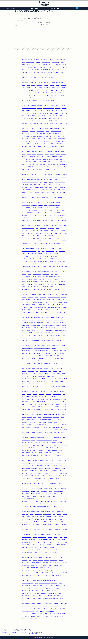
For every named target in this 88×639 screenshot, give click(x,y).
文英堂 (44, 161)
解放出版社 (48, 460)
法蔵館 (42, 572)
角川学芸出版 (31, 141)
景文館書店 (49, 593)
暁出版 (56, 309)
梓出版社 (64, 166)
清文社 (65, 350)
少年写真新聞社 (61, 432)
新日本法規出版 (63, 177)
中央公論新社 (30, 90)
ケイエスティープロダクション (57, 534)
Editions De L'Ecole (25, 457)
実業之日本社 (37, 90)
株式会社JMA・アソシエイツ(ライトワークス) (31, 215)
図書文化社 (33, 616)
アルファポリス (35, 189)
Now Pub (35, 560)
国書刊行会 (42, 200)
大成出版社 (47, 473)
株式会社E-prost (25, 483)
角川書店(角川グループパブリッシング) (29, 442)
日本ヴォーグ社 (57, 136)
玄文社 (53, 345)
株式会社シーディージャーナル (28, 381)
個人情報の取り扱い (33, 633)
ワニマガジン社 (35, 496)
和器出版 (37, 593)
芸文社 (45, 194)
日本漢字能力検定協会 (62, 138)
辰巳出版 (54, 138)
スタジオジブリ (45, 608)
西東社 (48, 95)
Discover (61, 565)
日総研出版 (41, 452)
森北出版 (64, 373)
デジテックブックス (26, 210)
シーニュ (49, 401)
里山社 (46, 217)
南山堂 (38, 353)
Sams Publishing (43, 457)
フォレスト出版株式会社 (47, 603)
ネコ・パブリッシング (54, 169)
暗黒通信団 (37, 572)
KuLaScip (52, 463)
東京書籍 (23, 235)
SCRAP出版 (45, 136)
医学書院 (38, 138)
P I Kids (48, 156)
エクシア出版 (46, 335)
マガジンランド (31, 177)
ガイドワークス (25, 291)
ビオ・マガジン (25, 97)
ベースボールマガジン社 (26, 276)
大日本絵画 (24, 194)
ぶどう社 (64, 325)
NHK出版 (24, 74)
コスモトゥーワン (32, 353)
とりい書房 (24, 312)
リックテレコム (48, 207)
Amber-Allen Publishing (52, 307)
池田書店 (57, 228)
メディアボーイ (44, 215)
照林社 (50, 289)
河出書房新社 (63, 85)
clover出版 (34, 271)
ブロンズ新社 (53, 95)
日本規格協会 (34, 205)
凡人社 (44, 478)
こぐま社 (53, 87)
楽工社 (23, 493)
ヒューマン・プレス (54, 322)
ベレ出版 (64, 105)
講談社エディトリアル (26, 575)
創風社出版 (54, 577)
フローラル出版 (41, 460)
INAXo (53, 460)
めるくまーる (54, 475)
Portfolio (23, 394)
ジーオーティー (55, 378)
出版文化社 (65, 572)
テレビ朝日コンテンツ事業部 (36, 606)
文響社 (45, 57)
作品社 (43, 90)
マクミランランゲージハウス (56, 434)
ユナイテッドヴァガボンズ (27, 279)
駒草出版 (32, 125)
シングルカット (54, 465)
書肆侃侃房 (64, 386)
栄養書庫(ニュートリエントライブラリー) (41, 585)
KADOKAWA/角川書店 (43, 118)
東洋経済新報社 (25, 82)
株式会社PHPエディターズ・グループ (29, 289)
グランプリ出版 (46, 355)
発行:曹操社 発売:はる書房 (58, 358)
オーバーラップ (25, 156)
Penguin (23, 118)
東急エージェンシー (26, 440)
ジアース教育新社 (25, 491)
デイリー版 (3, 630)
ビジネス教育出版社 (54, 506)
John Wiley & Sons (32, 294)
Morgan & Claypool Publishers (60, 330)
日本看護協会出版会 (26, 544)
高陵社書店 (39, 603)
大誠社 (38, 325)
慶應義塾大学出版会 (54, 470)
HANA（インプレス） (57, 394)
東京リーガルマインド (60, 291)
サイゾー (48, 378)
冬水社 (35, 309)
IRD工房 (32, 493)
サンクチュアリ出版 (44, 59)
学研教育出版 (55, 194)
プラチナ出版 (45, 442)
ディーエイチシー (39, 414)
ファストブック (43, 297)
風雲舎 (23, 253)
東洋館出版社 (49, 97)
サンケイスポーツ (54, 616)
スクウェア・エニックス (26, 100)
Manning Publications (50, 291)
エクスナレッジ (25, 263)
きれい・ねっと (44, 429)
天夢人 (40, 442)
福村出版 (60, 225)
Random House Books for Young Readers (30, 182)
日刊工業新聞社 (25, 506)
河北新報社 (64, 409)
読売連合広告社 (25, 600)
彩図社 (36, 118)
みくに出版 (35, 394)
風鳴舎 (65, 537)
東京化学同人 (47, 404)
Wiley (57, 251)
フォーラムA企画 (55, 353)
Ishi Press (65, 529)
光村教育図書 (32, 406)
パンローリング (25, 488)
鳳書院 (61, 557)
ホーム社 (44, 174)
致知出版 (51, 572)
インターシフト (56, 417)
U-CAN (28, 115)
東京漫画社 (51, 235)
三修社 (55, 445)
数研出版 (57, 85)
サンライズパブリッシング (27, 355)
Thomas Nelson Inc (25, 480)
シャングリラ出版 (42, 577)
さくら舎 (39, 171)
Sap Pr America (37, 483)
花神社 (46, 557)
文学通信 (60, 465)
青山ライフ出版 (35, 516)
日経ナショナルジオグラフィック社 (29, 108)
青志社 (23, 325)
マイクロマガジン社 (57, 64)
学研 (33, 383)
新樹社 (34, 598)
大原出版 (42, 519)
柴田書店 (50, 120)
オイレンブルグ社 (55, 294)
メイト (61, 603)
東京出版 (34, 154)
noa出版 (60, 309)
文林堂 (40, 304)
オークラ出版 (57, 414)
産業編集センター (39, 212)
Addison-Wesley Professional (41, 312)
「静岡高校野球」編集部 (26, 537)
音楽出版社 (33, 491)
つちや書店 (46, 230)
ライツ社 (55, 97)
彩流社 (40, 258)
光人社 (50, 608)
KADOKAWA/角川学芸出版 (48, 276)
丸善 (27, 514)
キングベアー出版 (57, 67)
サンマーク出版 (41, 92)
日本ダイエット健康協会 (58, 491)
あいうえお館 (63, 154)
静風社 (31, 483)
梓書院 (23, 434)
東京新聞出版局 (25, 401)
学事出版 (31, 120)
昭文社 (51, 136)
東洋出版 (29, 151)
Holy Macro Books (35, 340)
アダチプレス (52, 570)
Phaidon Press (25, 391)
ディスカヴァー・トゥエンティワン (34, 64)
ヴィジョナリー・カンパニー (52, 343)
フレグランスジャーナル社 (27, 256)
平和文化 (31, 503)
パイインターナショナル (44, 100)
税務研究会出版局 (45, 271)
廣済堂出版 (62, 146)
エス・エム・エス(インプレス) (28, 593)
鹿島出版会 (24, 274)
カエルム (51, 159)
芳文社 (23, 67)
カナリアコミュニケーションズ (28, 399)
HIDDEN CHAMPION (34, 470)
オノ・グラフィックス (26, 358)
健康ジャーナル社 (63, 616)
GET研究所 (63, 544)
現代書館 (23, 284)
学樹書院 (33, 603)
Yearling (62, 62)
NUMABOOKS (56, 524)
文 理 (31, 184)
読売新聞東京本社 (30, 212)
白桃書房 (33, 337)
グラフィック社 (37, 77)
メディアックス (52, 166)
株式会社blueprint (40, 463)
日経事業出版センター (33, 447)
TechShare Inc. (25, 524)
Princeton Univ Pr (39, 498)
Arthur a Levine (45, 562)
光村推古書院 (24, 353)
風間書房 (59, 419)
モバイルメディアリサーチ (27, 327)
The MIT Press (25, 322)
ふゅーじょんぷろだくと (37, 575)
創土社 (23, 396)
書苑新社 (43, 345)
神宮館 (33, 330)
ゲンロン (62, 575)
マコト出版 (42, 516)
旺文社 (34, 72)
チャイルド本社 (25, 503)
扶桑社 (32, 69)
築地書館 (33, 197)
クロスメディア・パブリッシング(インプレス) (46, 72)
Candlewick (51, 337)
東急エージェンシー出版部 (45, 480)
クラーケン (41, 314)
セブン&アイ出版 (25, 184)
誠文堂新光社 (40, 105)
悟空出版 (65, 302)
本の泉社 (32, 526)
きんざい (23, 360)
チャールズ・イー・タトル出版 (54, 297)
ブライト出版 (55, 312)
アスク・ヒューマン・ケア (27, 363)
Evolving (48, 340)
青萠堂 (37, 590)
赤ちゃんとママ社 (44, 74)
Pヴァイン (51, 309)
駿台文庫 (60, 118)
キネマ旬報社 (30, 297)
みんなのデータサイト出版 (62, 266)
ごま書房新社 (49, 179)
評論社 (38, 143)
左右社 (64, 261)
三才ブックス (62, 161)
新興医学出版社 (31, 166)
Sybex (63, 299)
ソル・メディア (49, 263)
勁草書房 (34, 335)
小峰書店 (52, 90)
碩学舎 (64, 463)
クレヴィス (29, 417)
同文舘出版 (33, 179)
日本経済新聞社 (34, 210)
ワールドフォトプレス (34, 200)
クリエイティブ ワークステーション (29, 251)
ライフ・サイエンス (63, 562)
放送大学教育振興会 (26, 603)
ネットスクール (34, 544)
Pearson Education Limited (27, 171)
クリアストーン (34, 304)
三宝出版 (42, 399)
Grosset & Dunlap (25, 565)
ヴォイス (58, 154)
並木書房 (40, 376)
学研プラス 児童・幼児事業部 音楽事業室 (55, 143)
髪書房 (33, 562)
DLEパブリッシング (51, 590)
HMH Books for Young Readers (45, 419)
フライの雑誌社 (45, 427)
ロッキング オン (45, 483)
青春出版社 (37, 69)
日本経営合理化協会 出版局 (31, 396)
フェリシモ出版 (60, 304)
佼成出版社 (28, 271)
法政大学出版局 (25, 422)
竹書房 (52, 148)
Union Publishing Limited (62, 445)
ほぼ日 (54, 373)
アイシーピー (24, 95)
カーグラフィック (52, 210)
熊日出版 (60, 583)
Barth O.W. (64, 404)
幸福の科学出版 (56, 133)
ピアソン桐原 (34, 151)
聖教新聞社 (24, 233)
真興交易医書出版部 (34, 455)
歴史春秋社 (49, 524)
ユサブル (38, 115)
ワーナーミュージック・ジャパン (36, 600)
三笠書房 (43, 97)
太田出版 (65, 123)
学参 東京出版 (41, 394)
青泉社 (27, 606)
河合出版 (47, 92)
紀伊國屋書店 (46, 128)
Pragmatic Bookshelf (47, 539)
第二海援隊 (30, 286)
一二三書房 (30, 332)
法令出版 (35, 537)
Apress (55, 184)
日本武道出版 (42, 343)
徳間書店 (33, 115)
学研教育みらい (58, 549)
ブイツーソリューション (26, 302)
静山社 (46, 268)
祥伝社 (37, 141)
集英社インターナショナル (42, 235)
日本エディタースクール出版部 (44, 554)
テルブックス (57, 220)
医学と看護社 (57, 335)
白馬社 (43, 317)
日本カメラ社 (53, 284)
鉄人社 (27, 125)
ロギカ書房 (33, 580)
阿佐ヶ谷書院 (24, 560)
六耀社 (44, 299)
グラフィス (63, 297)
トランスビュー (61, 450)
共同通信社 (44, 138)
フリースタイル (37, 332)
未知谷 (38, 616)
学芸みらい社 (57, 276)
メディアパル (37, 202)
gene (47, 399)
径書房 (56, 274)
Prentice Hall (29, 284)
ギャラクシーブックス (26, 340)
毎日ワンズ (51, 182)
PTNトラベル (32, 422)
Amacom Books (25, 406)
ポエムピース (52, 455)
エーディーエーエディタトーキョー (29, 570)
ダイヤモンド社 (64, 57)
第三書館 (59, 261)
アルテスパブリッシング (26, 230)
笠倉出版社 (44, 115)
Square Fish (35, 194)
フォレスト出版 (58, 74)
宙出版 (38, 411)
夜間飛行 (65, 225)
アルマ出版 (43, 340)
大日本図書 (64, 174)
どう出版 (49, 565)
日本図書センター (54, 82)
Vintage (64, 307)
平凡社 (39, 113)
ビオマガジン (42, 386)
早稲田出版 (47, 501)
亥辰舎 (50, 432)
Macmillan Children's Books (27, 552)
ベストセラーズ (25, 120)
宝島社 (53, 57)
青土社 (28, 179)
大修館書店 (47, 148)
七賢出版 (29, 330)
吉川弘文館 (56, 350)
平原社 (23, 452)
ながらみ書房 (63, 524)
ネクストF (24, 378)
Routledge (24, 332)
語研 (34, 608)
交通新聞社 (42, 611)
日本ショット (42, 233)
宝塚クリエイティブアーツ (43, 146)
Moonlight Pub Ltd (46, 486)
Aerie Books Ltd (25, 529)
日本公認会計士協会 (50, 611)
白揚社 (59, 248)
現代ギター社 (62, 312)
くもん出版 (58, 105)
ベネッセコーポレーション (56, 131)
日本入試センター (47, 373)
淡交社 (48, 233)
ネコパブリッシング (54, 606)
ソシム (63, 136)
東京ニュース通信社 (44, 67)
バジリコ (62, 322)
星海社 (60, 314)
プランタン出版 (49, 189)
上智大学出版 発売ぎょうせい (27, 583)
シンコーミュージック (46, 62)
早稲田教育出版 (56, 437)
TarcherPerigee (38, 125)
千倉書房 (35, 404)
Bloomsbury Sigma (53, 560)
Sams (54, 567)
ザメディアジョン (35, 542)
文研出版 (43, 143)
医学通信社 (38, 562)
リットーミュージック (41, 95)
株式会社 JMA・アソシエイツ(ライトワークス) (47, 302)
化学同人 (37, 383)
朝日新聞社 (24, 286)
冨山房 (54, 593)
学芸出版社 (24, 166)
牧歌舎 (57, 575)
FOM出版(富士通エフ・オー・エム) (42, 465)
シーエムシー (24, 447)
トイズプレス (63, 424)
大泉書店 (30, 486)
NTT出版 (33, 299)
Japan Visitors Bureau (52, 450)
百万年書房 (24, 383)
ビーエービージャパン (26, 368)
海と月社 (35, 207)
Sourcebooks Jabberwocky (44, 583)
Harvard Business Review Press (28, 590)
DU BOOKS (29, 281)
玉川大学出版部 (63, 406)
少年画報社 (43, 192)
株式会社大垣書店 (60, 511)
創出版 (23, 516)
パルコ (41, 182)
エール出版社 (32, 401)
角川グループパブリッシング (27, 350)
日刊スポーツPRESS (63, 378)
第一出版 (47, 123)
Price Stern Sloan (25, 429)
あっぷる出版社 (25, 470)
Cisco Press (37, 534)
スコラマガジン (25, 554)
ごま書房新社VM (45, 552)
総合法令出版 (44, 184)
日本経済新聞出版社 (30, 62)
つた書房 (30, 243)
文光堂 (33, 138)
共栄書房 (64, 613)
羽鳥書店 (55, 608)
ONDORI (30, 307)
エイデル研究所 (57, 212)
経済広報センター (25, 557)
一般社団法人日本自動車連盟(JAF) (40, 243)
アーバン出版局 (25, 414)
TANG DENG (24, 547)
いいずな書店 (24, 294)
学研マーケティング (41, 179)
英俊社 (35, 261)
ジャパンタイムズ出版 (34, 386)
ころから (23, 478)
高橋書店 (60, 125)
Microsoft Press (41, 279)
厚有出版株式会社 (37, 486)
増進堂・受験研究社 (58, 197)
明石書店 (54, 348)
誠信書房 (52, 146)
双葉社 (28, 143)
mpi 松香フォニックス (26, 562)
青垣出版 (39, 598)
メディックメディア (41, 110)
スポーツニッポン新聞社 (56, 554)
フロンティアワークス (46, 225)
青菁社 (61, 350)
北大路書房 (45, 309)
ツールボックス (58, 69)
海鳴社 (49, 161)
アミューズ (65, 549)
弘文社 (50, 312)
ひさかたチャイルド (43, 210)
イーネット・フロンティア (31, 253)
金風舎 (51, 197)
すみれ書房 (36, 233)
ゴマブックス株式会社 (56, 404)
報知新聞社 (24, 309)
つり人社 (32, 133)
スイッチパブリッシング (60, 317)
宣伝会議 (46, 166)
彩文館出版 (48, 360)
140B (27, 434)
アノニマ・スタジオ (26, 205)
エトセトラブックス (57, 238)
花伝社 (51, 391)
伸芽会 (62, 417)
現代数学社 (40, 560)
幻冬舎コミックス (49, 200)
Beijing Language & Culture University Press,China (39, 506)
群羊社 (30, 560)
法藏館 (23, 514)
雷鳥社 (65, 399)
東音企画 (51, 286)
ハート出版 (32, 164)
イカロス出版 (24, 123)
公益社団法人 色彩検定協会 (58, 115)
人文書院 (29, 194)
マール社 (23, 143)
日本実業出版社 (25, 131)
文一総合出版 (55, 320)
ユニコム (58, 373)
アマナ (62, 447)
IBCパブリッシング (44, 248)
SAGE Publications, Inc (26, 450)
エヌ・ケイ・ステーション (55, 552)
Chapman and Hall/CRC (45, 332)
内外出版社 (24, 177)
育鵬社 (60, 475)
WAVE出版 (42, 189)
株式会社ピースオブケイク (57, 376)
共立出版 (53, 511)
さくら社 (37, 399)
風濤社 (44, 565)
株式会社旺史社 (57, 243)
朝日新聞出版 (36, 59)
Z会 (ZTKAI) (57, 148)
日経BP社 (47, 169)
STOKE (44, 549)
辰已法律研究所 (61, 516)
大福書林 (31, 322)
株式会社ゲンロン (44, 445)
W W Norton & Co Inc (26, 197)
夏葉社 (23, 271)
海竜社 (35, 279)
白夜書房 (36, 297)
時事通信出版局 (49, 411)
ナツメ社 (50, 64)
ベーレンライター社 (54, 562)
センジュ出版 (62, 192)
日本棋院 (46, 547)
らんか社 (42, 475)
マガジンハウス (29, 67)
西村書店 (48, 317)
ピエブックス (37, 378)
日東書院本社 (45, 159)
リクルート (41, 468)
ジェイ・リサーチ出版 (53, 217)
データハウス (48, 279)
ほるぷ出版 (41, 404)
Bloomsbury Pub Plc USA (57, 332)
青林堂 (36, 263)
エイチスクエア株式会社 (26, 598)
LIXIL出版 (24, 417)
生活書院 (47, 463)
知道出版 (59, 92)
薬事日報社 (64, 327)
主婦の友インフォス (42, 537)
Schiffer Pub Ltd (63, 200)
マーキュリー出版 (35, 519)
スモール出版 (35, 230)
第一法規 (58, 345)
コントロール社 (46, 526)
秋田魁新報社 (46, 606)
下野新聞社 (39, 549)
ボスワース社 (53, 501)
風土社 (63, 148)
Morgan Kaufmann (49, 330)
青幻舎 (60, 120)
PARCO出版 (55, 253)
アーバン (23, 588)
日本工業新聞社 (51, 457)
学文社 (36, 457)
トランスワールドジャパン (60, 182)
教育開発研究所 (48, 452)
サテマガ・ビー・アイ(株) (27, 473)
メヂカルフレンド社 (50, 251)
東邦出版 (29, 274)
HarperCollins (41, 447)
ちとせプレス (32, 411)
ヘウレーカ (62, 437)
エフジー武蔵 (58, 455)
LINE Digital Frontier (37, 409)
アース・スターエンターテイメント (29, 238)
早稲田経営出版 (45, 286)
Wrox (45, 450)
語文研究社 (45, 266)
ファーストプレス (25, 376)
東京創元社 (41, 151)
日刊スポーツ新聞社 (33, 146)
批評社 (50, 521)
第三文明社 (30, 309)
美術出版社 (60, 442)
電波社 (23, 169)
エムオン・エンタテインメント (51, 187)
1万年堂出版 (24, 72)
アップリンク (55, 557)
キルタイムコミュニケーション (28, 240)
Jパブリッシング (46, 274)
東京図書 (48, 534)
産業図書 (49, 138)
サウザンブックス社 (26, 317)
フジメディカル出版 (35, 480)
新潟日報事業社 (38, 478)
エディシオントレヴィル (26, 585)
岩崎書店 (37, 177)
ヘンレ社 (50, 243)
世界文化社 (32, 128)
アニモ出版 (62, 268)
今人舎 (55, 488)
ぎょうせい (32, 465)
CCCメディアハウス (60, 90)
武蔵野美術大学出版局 (58, 595)
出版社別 (14, 632)
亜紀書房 (65, 233)
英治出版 (23, 85)
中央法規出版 (35, 268)
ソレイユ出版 (42, 590)
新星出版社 (24, 225)
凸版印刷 (41, 455)
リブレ (41, 230)
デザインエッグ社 (25, 343)
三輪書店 (23, 154)
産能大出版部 (43, 593)
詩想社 (48, 192)
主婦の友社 (40, 82)
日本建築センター (57, 289)
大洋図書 (56, 159)
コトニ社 (35, 284)
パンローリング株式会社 (26, 207)
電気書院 (23, 419)
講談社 (49, 57)
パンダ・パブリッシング (26, 608)
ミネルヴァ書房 (54, 233)
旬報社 (39, 251)
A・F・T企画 (32, 445)
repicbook (60, 537)
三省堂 (51, 128)
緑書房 (32, 457)
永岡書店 (47, 154)
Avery (65, 501)
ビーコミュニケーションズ (48, 108)
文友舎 (47, 447)
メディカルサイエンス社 (55, 526)
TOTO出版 (39, 266)
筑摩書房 (23, 64)
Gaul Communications (38, 521)
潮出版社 (35, 302)
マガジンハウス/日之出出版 (58, 171)
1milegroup (40, 363)
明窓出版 (35, 314)
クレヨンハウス (30, 618)
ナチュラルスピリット (52, 125)
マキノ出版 (51, 74)
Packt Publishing (53, 256)
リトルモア (44, 238)
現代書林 (29, 225)
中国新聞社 (28, 432)
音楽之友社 (36, 327)
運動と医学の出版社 (26, 468)
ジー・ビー (49, 358)
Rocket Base (45, 529)
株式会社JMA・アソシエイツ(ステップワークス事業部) (32, 501)
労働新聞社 (46, 560)
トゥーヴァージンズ (47, 514)
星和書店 (57, 406)
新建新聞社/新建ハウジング (27, 348)
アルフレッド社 (48, 314)
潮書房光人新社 (62, 217)
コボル (63, 335)
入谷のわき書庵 (64, 294)
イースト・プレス (25, 133)
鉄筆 (64, 434)
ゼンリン (23, 567)
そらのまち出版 (50, 478)
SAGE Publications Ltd (38, 322)
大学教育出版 (52, 547)
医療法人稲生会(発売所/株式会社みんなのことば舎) (47, 580)
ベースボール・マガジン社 (27, 92)
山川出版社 (39, 136)
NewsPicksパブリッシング (27, 59)
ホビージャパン (32, 95)
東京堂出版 (46, 368)
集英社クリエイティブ (43, 503)
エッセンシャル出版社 (50, 202)
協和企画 (34, 450)
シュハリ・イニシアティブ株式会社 (39, 424)
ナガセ (35, 92)
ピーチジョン (47, 468)
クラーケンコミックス (26, 220)
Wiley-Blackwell (31, 378)
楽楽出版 (50, 491)
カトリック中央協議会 (40, 320)
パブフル (60, 184)
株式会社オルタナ (53, 483)
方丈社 (27, 69)
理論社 (59, 189)
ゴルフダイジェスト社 (30, 169)
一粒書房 (63, 539)
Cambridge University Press (57, 156)
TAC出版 (61, 82)
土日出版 (44, 422)
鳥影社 (23, 427)
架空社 (52, 585)
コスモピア (32, 565)
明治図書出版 (57, 108)
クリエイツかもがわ (37, 276)
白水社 (37, 371)
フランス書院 (31, 320)
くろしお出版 (24, 463)
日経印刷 (23, 330)
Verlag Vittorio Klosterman (40, 350)
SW (52, 468)
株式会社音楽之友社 (62, 488)
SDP (30, 268)
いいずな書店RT (44, 491)
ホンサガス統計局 (15, 630)
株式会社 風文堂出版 (35, 475)
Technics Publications (26, 299)
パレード (40, 289)
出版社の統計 (55, 8)
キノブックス (38, 524)
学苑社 (54, 514)
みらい (60, 608)
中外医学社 (24, 90)
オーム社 (63, 212)
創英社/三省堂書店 (53, 493)
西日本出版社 (33, 325)
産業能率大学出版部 (26, 304)
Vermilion (63, 345)
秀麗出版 (51, 529)
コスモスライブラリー (26, 496)
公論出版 (34, 220)
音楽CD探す (24, 632)
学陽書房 (60, 123)
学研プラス (45, 64)
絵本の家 (39, 294)
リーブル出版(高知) (25, 217)
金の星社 (58, 202)
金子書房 (54, 401)
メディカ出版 (52, 100)
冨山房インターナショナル (37, 368)
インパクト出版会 (39, 381)
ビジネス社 (43, 177)
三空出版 (62, 151)
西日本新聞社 (24, 539)
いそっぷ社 (39, 422)
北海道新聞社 (36, 192)
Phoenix (48, 376)
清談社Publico (61, 141)
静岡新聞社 (60, 302)
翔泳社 (51, 123)
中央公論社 (53, 473)
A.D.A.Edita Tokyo (25, 526)
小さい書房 (61, 521)
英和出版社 (47, 322)
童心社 (48, 110)
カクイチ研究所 (25, 437)
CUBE (65, 460)
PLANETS (58, 542)
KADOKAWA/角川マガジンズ (27, 534)
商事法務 (54, 240)
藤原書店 (56, 200)
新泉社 (52, 317)
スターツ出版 (58, 340)
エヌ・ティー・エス (34, 343)
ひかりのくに (39, 565)
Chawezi (55, 521)
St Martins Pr (48, 516)
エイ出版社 (33, 136)
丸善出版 (58, 166)
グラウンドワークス (26, 580)
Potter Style (31, 547)
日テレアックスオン (44, 391)
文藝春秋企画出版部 (63, 429)
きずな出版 (62, 128)
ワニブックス (64, 67)
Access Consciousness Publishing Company (30, 248)
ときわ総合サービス (37, 274)
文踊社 (38, 445)
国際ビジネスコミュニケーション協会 (57, 59)
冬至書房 (38, 608)
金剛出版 (48, 345)
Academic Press (58, 337)
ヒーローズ (43, 383)
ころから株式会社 (37, 355)
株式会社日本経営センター (32, 419)
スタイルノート (59, 460)
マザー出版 (58, 386)
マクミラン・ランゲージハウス (61, 457)
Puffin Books (53, 304)
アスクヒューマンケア (34, 429)
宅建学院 (52, 230)
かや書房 (23, 151)
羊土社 (50, 171)
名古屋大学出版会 (43, 371)
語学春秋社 (61, 493)
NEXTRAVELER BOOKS (41, 401)
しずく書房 (45, 488)
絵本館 (55, 383)
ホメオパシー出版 (60, 210)
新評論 (34, 417)
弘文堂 (37, 164)
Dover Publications (61, 284)
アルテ (52, 192)
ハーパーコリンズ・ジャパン (27, 345)
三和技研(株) (42, 567)
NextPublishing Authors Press (52, 177)
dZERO (45, 212)
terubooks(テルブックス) (34, 391)
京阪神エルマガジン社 (42, 253)
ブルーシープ (39, 539)
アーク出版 (60, 501)
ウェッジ (31, 263)
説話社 (35, 363)
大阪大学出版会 (52, 266)
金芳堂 (55, 411)
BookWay (43, 534)
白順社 (41, 470)
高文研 (64, 475)
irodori (50, 445)
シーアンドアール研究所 (53, 429)
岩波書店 (47, 90)
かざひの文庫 (48, 320)
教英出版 (40, 309)
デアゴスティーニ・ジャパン (49, 575)
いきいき (60, 383)
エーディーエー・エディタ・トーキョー (29, 258)
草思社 (52, 110)
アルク (38, 97)
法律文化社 (28, 516)
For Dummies (24, 307)
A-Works (47, 131)
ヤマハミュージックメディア (61, 110)
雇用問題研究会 (33, 437)
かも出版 (29, 409)
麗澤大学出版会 (32, 539)
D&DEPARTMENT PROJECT (32, 567)
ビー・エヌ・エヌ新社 (47, 240)
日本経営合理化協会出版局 (53, 164)
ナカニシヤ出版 (56, 207)
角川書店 (40, 261)
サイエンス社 (24, 486)
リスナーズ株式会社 (45, 616)
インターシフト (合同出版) (62, 473)
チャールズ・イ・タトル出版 (27, 202)
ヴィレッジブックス (40, 131)
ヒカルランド (30, 192)
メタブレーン (49, 567)
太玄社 (49, 577)
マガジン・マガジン (51, 386)
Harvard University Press (45, 511)
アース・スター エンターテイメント (53, 327)
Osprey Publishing (57, 529)
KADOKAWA (30, 57)
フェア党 (54, 516)
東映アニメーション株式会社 (35, 529)
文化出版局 (49, 133)
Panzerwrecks (37, 345)
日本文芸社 (39, 108)
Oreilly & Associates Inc (26, 110)
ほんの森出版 (54, 225)
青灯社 (43, 353)
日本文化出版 (59, 360)
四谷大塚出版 (48, 394)
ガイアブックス (39, 526)
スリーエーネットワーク (26, 113)
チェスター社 (29, 314)
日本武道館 (54, 480)
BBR (47, 350)
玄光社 (50, 67)
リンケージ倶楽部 (36, 225)
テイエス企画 (45, 598)
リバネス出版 (40, 450)
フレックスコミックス (26, 138)
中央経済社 (39, 220)
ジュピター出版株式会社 (38, 473)
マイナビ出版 (24, 146)
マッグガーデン (25, 77)
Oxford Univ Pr (46, 304)
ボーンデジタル (45, 197)
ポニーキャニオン (39, 217)
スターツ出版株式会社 (55, 600)
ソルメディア (32, 488)
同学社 (36, 583)
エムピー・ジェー (44, 493)
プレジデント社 (33, 97)
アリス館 (63, 468)
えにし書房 (58, 325)
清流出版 (52, 335)
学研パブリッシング (39, 547)
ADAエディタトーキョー (59, 391)
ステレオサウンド (39, 166)
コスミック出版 (46, 113)
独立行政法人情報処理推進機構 (28, 498)
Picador (36, 503)
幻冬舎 (23, 69)
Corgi (30, 335)
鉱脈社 (59, 411)
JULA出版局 (46, 600)
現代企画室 (58, 299)
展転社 (40, 194)
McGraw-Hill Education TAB (39, 588)
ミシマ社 (45, 125)
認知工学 (49, 194)
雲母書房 (29, 519)
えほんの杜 (52, 85)
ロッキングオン (40, 570)
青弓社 (57, 192)
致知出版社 (51, 69)
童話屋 (46, 572)
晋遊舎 (40, 161)
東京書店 (23, 314)
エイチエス (30, 233)
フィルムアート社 (57, 179)
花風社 (23, 606)
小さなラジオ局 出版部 (26, 424)
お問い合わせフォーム (33, 630)
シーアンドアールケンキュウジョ (37, 557)
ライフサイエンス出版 (52, 396)
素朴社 (48, 299)
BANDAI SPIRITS (33, 554)
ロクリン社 (55, 371)
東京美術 (41, 613)
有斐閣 (37, 133)
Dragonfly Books (51, 228)
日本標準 (55, 537)
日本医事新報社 (25, 187)
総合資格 (33, 217)
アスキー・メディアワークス (44, 87)
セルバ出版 (45, 289)
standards (24, 192)
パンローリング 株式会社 (35, 434)
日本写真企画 (39, 406)
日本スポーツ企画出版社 (26, 87)
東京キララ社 (58, 463)
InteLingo (42, 411)
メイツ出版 (33, 143)
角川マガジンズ (58, 572)
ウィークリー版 (4, 632)
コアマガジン (57, 478)
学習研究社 (55, 314)
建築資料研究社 (37, 286)
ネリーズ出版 (52, 368)
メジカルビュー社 (61, 480)
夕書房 (43, 378)
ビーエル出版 (39, 488)
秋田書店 (49, 115)
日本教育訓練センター (26, 542)
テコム (46, 432)
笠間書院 (55, 440)
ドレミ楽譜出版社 (57, 174)
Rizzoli (44, 524)
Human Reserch (25, 445)
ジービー (23, 519)
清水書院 (38, 197)
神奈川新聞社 (42, 496)
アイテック (57, 230)
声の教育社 (38, 337)
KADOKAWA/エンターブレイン (28, 228)
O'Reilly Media (31, 148)
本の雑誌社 (50, 238)
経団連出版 (39, 299)
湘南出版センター (50, 544)
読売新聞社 (34, 358)
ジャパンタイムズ (62, 187)
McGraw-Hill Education (35, 317)
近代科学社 (24, 371)
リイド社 (61, 194)
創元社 (62, 72)
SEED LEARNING (63, 164)
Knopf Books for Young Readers (40, 307)
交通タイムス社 (25, 128)
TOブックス (43, 156)
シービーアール (25, 465)
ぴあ (66, 113)
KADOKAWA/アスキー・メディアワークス (42, 348)
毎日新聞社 (28, 452)
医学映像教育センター (50, 588)
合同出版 (60, 233)
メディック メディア (57, 613)
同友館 (38, 491)
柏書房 (31, 291)
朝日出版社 (36, 123)
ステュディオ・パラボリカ (27, 261)
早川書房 (33, 85)
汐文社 (63, 414)
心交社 (53, 340)
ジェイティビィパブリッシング (33, 74)
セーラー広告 (34, 577)
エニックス (37, 493)
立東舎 (43, 251)
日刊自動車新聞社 (36, 427)
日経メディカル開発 (42, 396)
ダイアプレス (24, 373)
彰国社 (45, 205)
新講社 (58, 424)
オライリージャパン (39, 120)
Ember (55, 432)
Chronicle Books (43, 164)
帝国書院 (53, 360)
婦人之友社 (45, 220)
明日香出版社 (53, 92)
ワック (23, 62)
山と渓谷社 (38, 62)
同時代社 (53, 486)
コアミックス (37, 618)
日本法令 (47, 256)
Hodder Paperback (51, 424)
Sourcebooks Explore (62, 401)
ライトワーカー (37, 552)
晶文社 (30, 161)
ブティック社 (24, 159)
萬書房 (66, 493)
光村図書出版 (31, 159)
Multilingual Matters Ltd (53, 598)
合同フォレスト (51, 325)
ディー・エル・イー (26, 616)
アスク (31, 77)
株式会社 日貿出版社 (54, 281)
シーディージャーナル (26, 577)
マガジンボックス (25, 455)
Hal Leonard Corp (53, 248)
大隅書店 (59, 593)
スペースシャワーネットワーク (28, 611)
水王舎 (55, 123)
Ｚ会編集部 (48, 353)
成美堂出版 (52, 154)
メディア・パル (50, 383)
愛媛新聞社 (60, 519)
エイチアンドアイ (51, 542)
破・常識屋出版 (62, 281)
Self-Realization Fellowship (39, 291)
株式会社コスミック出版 (38, 281)
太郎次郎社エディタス (40, 360)
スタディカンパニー (40, 330)
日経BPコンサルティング (60, 585)
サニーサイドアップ (45, 434)
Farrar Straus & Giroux (61, 215)
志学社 (23, 432)
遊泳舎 (54, 452)
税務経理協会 (64, 240)
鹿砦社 (42, 148)
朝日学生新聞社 (25, 268)
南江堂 (64, 64)
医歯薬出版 (50, 174)
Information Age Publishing (54, 427)
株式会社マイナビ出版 (53, 268)
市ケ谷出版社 (32, 524)
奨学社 (50, 118)
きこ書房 (23, 212)
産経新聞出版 (38, 159)
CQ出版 (50, 253)
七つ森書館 (57, 544)
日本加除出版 (24, 243)
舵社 (44, 376)
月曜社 (27, 493)
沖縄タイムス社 (25, 386)
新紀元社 (29, 154)
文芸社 (64, 394)
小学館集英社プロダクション (54, 205)
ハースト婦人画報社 (52, 261)
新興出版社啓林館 (40, 169)
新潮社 (36, 57)
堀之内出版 (45, 171)
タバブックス (64, 526)
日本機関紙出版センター (49, 414)
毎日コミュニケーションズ (55, 503)
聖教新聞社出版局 (44, 69)
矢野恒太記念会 (61, 95)
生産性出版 (59, 355)
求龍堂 (51, 258)
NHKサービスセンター (32, 460)
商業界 (61, 159)
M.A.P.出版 (50, 422)
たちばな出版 (57, 468)
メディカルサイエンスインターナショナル (48, 141)
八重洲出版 (50, 184)
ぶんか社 (34, 110)
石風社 (51, 350)
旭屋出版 (45, 182)
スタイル (55, 363)
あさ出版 (53, 105)
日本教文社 (24, 409)
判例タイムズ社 (25, 411)
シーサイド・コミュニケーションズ (36, 373)
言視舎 (37, 611)
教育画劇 (64, 220)
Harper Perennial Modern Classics (28, 549)
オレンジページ (55, 161)
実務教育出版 (33, 105)
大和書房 (30, 123)
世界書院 (33, 440)
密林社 (65, 603)
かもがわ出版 (29, 404)
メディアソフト (42, 544)
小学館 (57, 72)
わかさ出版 (24, 297)
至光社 (37, 156)
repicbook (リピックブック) (44, 284)
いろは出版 (29, 394)
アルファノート (39, 128)
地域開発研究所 (62, 251)
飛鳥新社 (46, 85)
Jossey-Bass (56, 603)
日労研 (46, 570)
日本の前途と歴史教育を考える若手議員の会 (30, 511)
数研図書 (59, 577)
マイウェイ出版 (34, 376)
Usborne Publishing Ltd (47, 417)
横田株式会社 (46, 470)
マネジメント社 (63, 263)
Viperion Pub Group (26, 337)
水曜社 (60, 371)
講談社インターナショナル (55, 409)
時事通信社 (40, 205)
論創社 (38, 238)
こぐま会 (39, 417)
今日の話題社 (38, 240)
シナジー (54, 419)
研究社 (23, 125)
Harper (31, 187)
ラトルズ (50, 212)
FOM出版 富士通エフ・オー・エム (57, 271)
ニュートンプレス (25, 105)
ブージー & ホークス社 (54, 447)
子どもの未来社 (40, 154)
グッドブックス (31, 371)
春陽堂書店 (42, 327)
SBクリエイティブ (55, 62)
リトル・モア (24, 161)
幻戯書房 (31, 514)
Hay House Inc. (53, 442)
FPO (35, 171)
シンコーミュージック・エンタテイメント (30, 613)
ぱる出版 (41, 123)
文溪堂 (29, 383)
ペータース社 (44, 325)
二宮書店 (23, 281)
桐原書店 (55, 120)
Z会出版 (54, 118)
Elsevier (23, 618)
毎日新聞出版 (32, 131)
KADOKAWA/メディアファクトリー (52, 151)
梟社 (50, 557)
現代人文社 (32, 414)
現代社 (57, 588)
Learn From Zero (43, 228)
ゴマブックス (46, 258)
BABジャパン (52, 355)
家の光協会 (35, 161)
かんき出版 (44, 77)
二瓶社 (59, 483)
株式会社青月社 (48, 613)
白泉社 (29, 72)
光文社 (25, 57)
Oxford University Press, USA (57, 381)
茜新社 (58, 452)
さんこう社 (33, 595)
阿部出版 (45, 261)
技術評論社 (36, 67)
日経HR (54, 189)
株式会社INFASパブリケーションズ (44, 437)
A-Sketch (46, 521)
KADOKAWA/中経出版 (61, 87)
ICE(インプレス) (40, 85)
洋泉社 (59, 307)
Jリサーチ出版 (25, 141)
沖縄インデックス (30, 360)
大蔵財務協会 (40, 207)
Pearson (61, 470)
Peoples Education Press (59, 258)
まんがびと (59, 514)
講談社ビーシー (57, 422)
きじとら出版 (64, 542)
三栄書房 (35, 113)
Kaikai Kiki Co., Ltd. (25, 475)
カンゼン (23, 179)
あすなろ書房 (44, 337)
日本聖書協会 (29, 588)
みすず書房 (62, 113)
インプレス (35, 87)
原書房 (39, 271)
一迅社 (43, 202)
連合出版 (61, 560)
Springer (37, 148)
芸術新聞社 (51, 220)
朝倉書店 (41, 268)
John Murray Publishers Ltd (27, 521)
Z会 (35, 82)
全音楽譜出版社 (30, 118)
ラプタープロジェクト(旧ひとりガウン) (44, 440)
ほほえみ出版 (28, 427)
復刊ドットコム (47, 381)
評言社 (53, 299)
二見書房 (63, 230)
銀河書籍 (61, 598)
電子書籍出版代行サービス (51, 519)
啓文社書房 (50, 537)
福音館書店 (35, 100)
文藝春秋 (31, 82)
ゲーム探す (24, 630)
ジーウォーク (46, 105)
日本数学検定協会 (63, 343)
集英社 (40, 57)
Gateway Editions (41, 358)
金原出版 (46, 281)
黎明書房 (64, 608)
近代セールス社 (50, 549)
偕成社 (28, 85)
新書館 (52, 274)
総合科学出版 (63, 427)
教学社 (63, 189)
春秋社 (37, 228)
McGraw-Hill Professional (51, 496)
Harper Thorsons (31, 312)
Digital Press (59, 368)
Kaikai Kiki (40, 335)
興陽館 (50, 371)
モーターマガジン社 (47, 294)
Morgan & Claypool (47, 363)
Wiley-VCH (62, 320)
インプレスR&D (25, 200)
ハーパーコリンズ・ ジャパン (35, 174)
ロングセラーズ (52, 215)
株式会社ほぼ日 (25, 174)
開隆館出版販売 (54, 583)
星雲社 (56, 146)
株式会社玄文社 (25, 164)
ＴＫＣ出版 (39, 595)
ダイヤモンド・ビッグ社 (38, 256)
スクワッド (24, 460)
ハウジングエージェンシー (48, 406)
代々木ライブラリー (26, 136)
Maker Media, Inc (47, 498)
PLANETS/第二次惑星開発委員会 (56, 399)
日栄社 (27, 325)
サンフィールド (46, 409)
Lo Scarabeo (24, 148)
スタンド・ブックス (31, 235)
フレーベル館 (41, 263)
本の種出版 (48, 475)
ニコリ (45, 120)
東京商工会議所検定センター (37, 432)
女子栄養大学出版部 (54, 113)
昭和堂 (46, 455)
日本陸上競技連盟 (25, 595)
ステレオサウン (30, 478)
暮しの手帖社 (34, 452)
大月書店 (62, 353)
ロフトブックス (37, 184)
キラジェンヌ (43, 542)
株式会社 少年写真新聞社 (47, 595)
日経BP (57, 57)
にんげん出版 (24, 320)
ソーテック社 (46, 82)
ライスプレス (24, 335)
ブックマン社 (56, 263)
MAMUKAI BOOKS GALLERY (27, 572)
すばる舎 (23, 115)
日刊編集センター (38, 514)
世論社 (50, 488)
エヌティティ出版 (56, 539)
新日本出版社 (42, 133)
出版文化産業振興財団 (26, 189)
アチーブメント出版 (51, 77)
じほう (59, 240)
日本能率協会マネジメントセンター (29, 266)
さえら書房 (58, 486)
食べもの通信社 (34, 468)
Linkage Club (32, 156)
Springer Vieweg (32, 463)
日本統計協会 (55, 565)
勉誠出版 (23, 404)
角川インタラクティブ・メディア (59, 279)
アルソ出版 (65, 514)
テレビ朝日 (56, 128)
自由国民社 (64, 108)
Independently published (38, 187)
